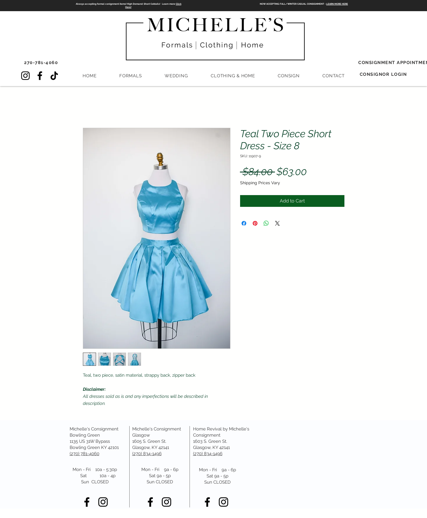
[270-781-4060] (42, 62)
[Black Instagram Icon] (103, 502)
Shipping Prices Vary (260, 182)
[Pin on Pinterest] (255, 223)
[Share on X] (277, 223)
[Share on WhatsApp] (266, 223)
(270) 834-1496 (207, 453)
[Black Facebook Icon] (87, 502)
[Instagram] (25, 75)
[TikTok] (54, 75)
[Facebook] (40, 75)
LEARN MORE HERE (337, 3)
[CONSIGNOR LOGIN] (384, 74)
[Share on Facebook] (243, 223)
